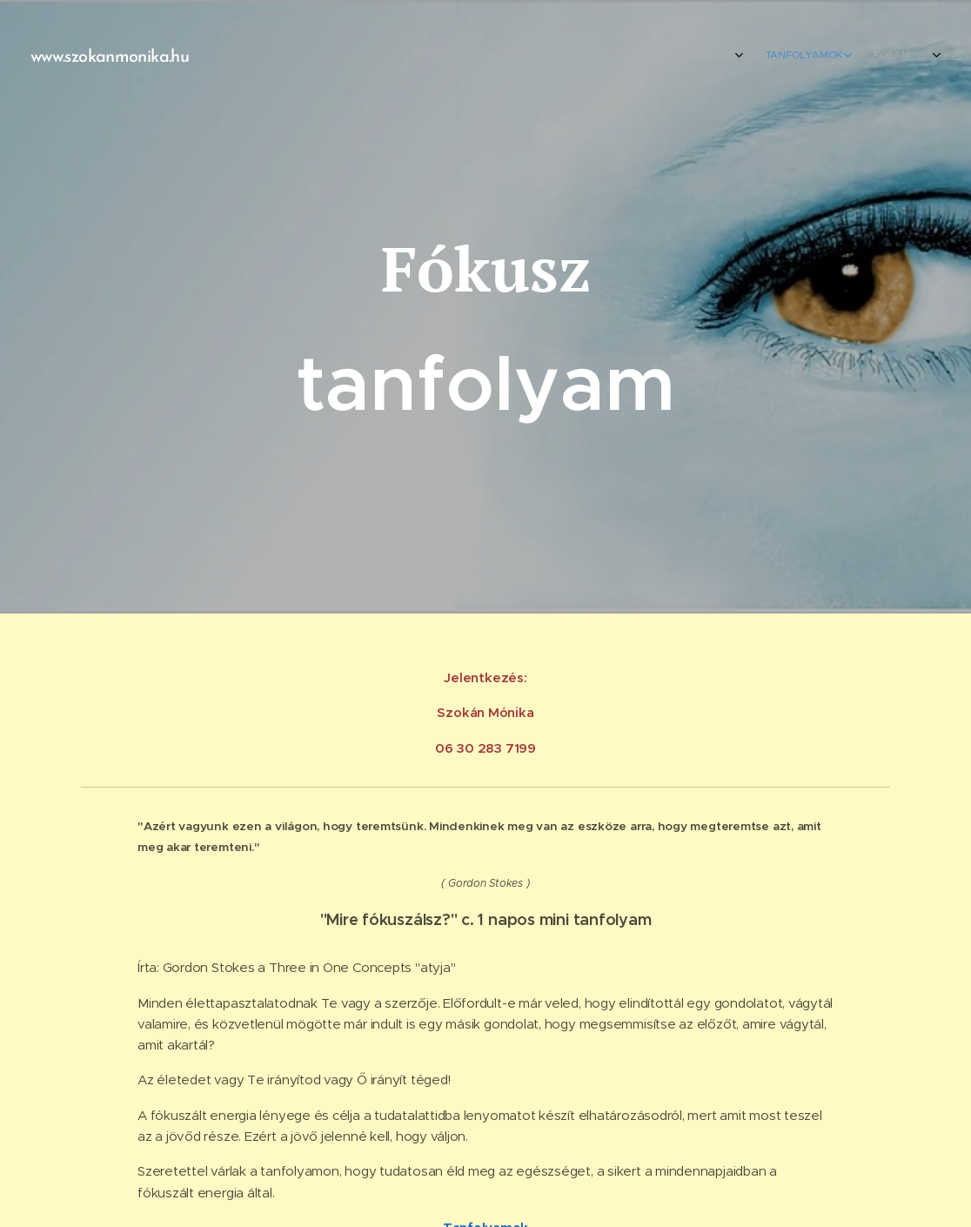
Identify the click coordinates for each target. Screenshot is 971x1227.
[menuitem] (751, 56)
